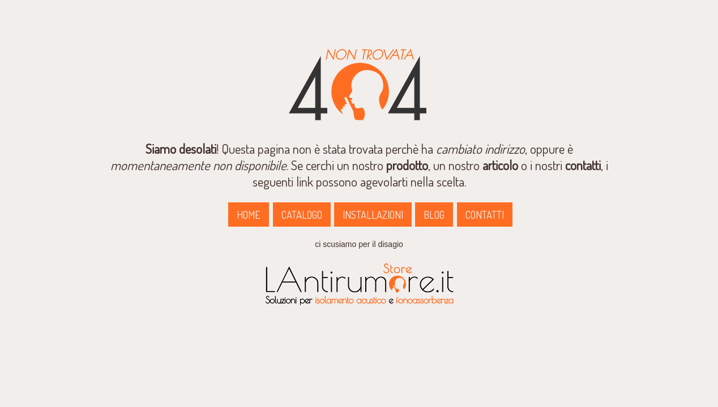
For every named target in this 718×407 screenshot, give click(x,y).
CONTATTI (484, 214)
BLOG (434, 214)
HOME (248, 214)
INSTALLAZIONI (373, 214)
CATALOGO (301, 214)
